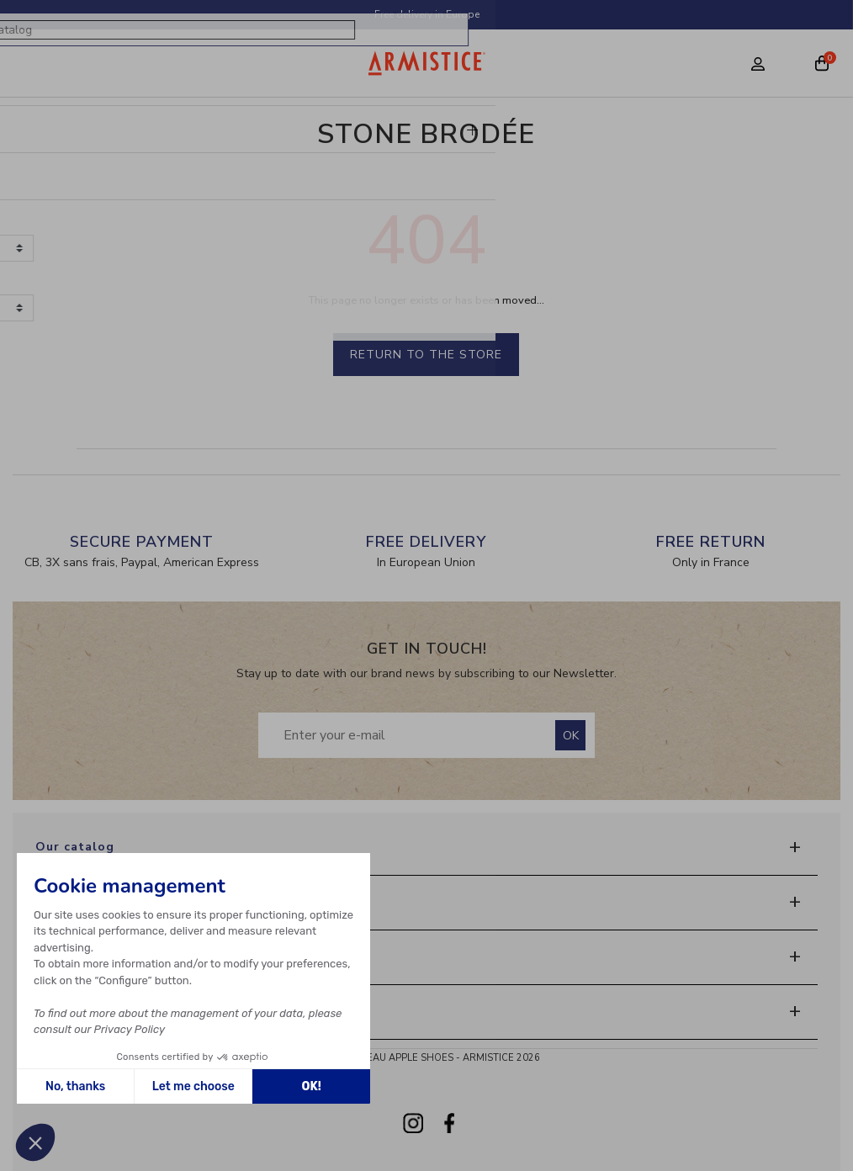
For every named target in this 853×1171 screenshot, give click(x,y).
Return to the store (426, 355)
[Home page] (426, 63)
